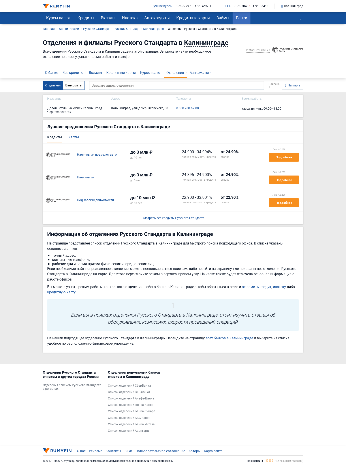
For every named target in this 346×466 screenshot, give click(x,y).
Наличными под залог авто (97, 155)
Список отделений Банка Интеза (131, 424)
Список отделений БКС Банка (129, 418)
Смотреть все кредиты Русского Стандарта (173, 218)
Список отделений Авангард (128, 431)
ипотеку (279, 286)
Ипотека (130, 17)
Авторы (194, 451)
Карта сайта (213, 451)
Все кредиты (72, 72)
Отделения (175, 72)
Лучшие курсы (160, 6)
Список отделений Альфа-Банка (131, 398)
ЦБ (228, 6)
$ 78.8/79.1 (184, 6)
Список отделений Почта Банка (131, 405)
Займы (222, 17)
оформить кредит (256, 286)
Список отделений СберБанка (129, 386)
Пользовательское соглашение (160, 451)
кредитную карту (61, 292)
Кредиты (85, 17)
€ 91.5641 (260, 6)
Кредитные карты (193, 17)
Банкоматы (199, 72)
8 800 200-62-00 (187, 108)
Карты (73, 137)
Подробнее (284, 157)
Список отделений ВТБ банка (129, 392)
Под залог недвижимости (95, 200)
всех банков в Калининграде (229, 338)
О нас (81, 451)
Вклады (108, 17)
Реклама (95, 451)
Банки (241, 17)
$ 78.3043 (241, 6)
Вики (128, 451)
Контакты (113, 451)
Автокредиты (157, 17)
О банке (51, 72)
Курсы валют (58, 17)
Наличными (85, 177)
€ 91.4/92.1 (203, 6)
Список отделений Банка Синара (131, 411)
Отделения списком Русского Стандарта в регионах (72, 387)
